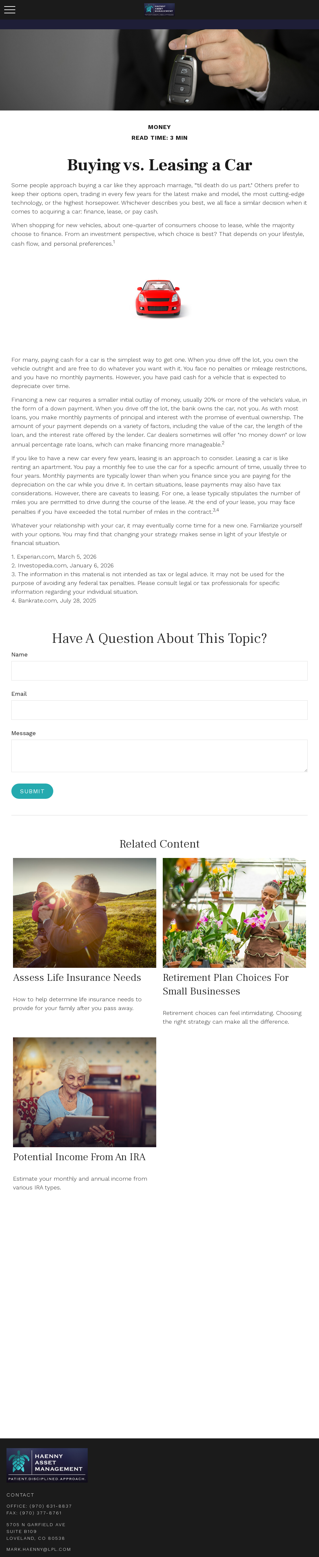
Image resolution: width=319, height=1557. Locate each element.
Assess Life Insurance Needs (77, 977)
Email (19, 693)
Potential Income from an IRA (79, 1157)
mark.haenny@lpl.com (38, 1549)
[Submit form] (32, 791)
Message (23, 733)
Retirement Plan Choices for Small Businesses (226, 984)
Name (19, 654)
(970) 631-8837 (51, 1506)
